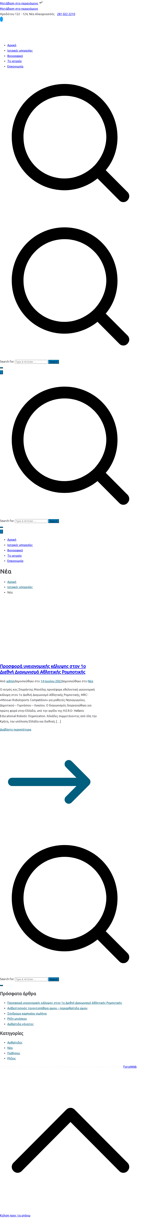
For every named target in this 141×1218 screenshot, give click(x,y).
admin (10, 681)
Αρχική (11, 45)
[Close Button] (1, 532)
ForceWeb (130, 1066)
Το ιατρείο (14, 61)
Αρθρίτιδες (14, 1042)
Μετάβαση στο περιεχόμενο (21, 3)
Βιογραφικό (15, 56)
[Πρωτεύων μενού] (1, 372)
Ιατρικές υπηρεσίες (20, 50)
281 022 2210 (66, 14)
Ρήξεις (11, 1058)
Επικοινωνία (15, 66)
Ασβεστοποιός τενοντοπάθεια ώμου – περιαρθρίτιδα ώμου (47, 1008)
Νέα (90, 681)
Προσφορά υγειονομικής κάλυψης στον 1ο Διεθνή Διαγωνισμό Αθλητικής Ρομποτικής (64, 1002)
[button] (1, 367)
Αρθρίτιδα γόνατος (20, 1024)
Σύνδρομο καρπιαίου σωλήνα (27, 1013)
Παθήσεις (13, 1053)
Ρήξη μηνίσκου (17, 1018)
